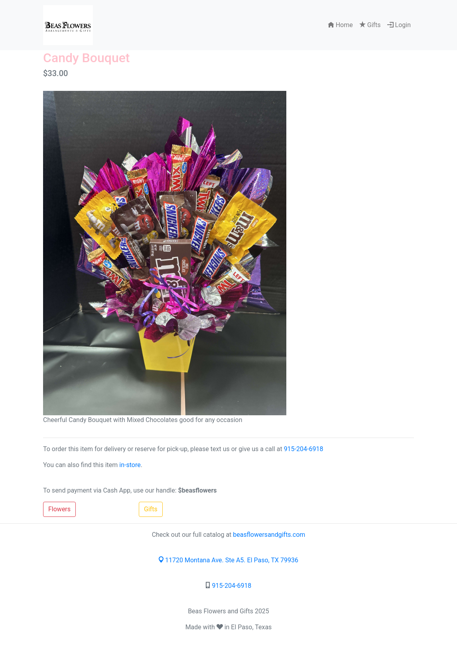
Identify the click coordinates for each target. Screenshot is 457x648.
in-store (129, 465)
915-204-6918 (303, 449)
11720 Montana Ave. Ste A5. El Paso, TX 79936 (228, 560)
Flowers (59, 509)
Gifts (370, 25)
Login (399, 25)
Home (340, 25)
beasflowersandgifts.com (269, 534)
